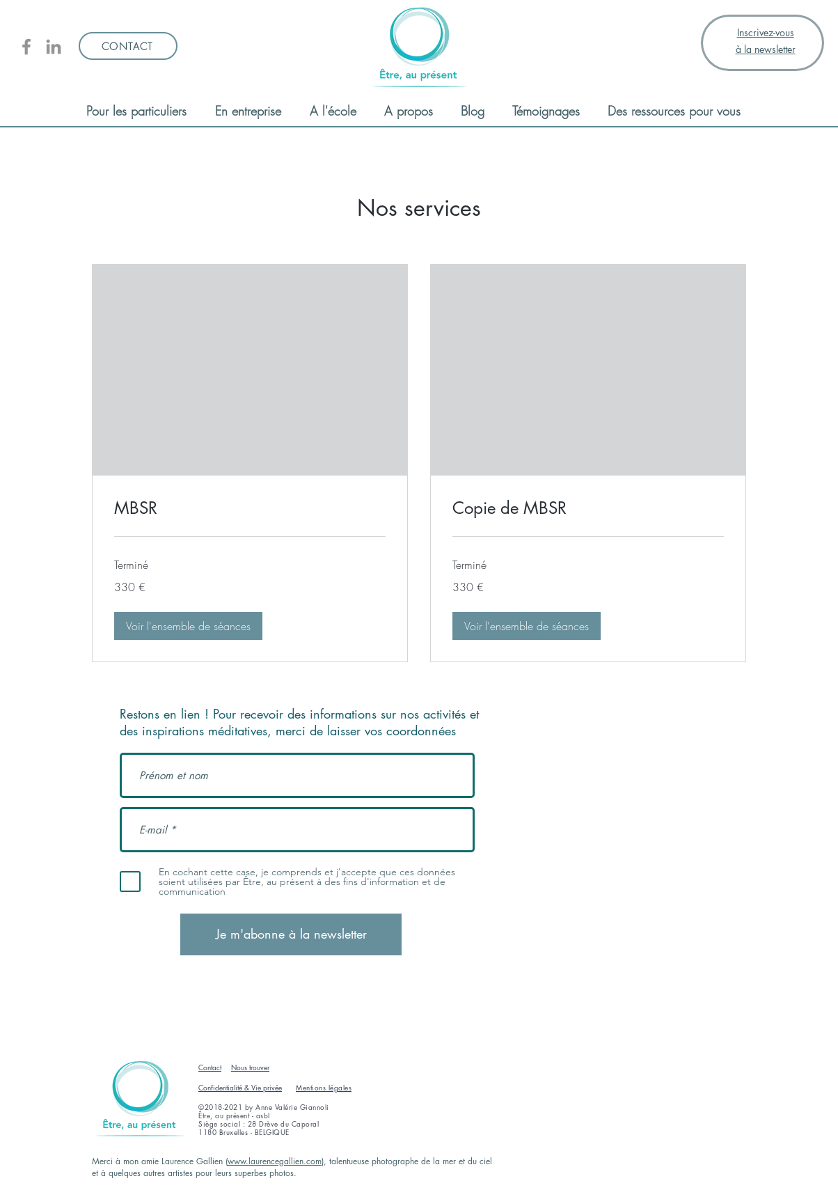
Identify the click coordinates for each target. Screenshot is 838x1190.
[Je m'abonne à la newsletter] (291, 934)
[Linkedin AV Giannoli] (53, 46)
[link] (250, 508)
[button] (188, 626)
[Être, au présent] (26, 46)
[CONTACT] (128, 46)
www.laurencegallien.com (275, 1161)
